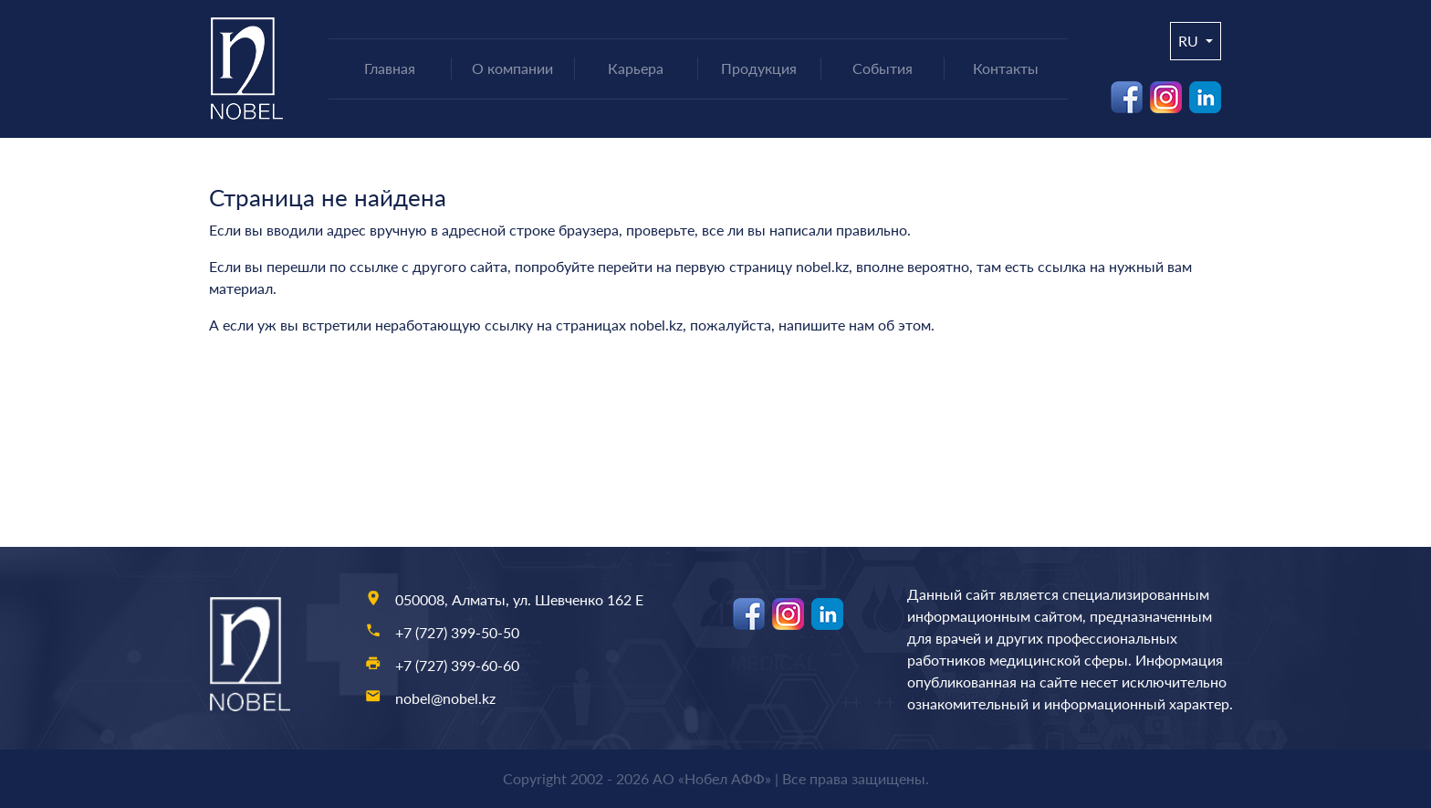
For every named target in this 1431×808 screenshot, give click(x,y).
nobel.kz (822, 266)
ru (1190, 40)
